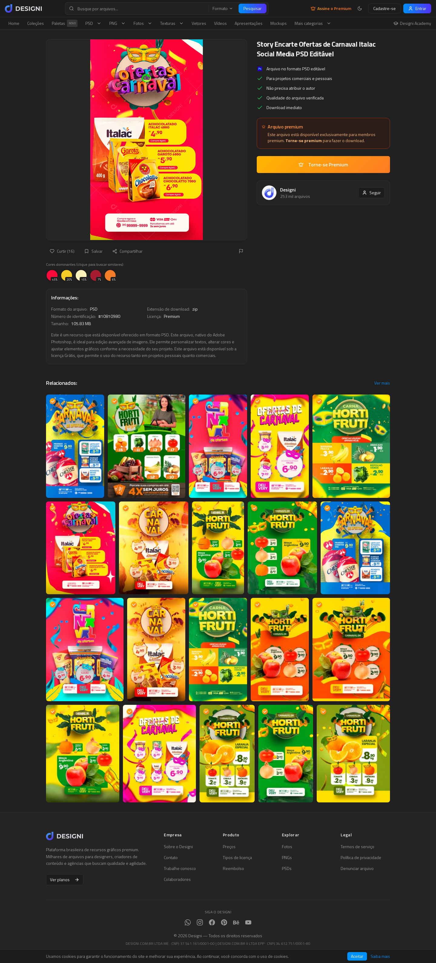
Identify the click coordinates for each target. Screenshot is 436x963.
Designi (288, 189)
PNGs (287, 858)
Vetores (199, 23)
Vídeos (220, 23)
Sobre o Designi (178, 847)
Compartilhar (127, 251)
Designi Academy (412, 23)
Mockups (278, 23)
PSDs (287, 868)
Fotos (143, 23)
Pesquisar (252, 8)
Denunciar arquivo (357, 868)
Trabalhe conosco (180, 868)
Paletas (65, 23)
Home (13, 23)
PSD (93, 23)
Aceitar (357, 956)
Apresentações (249, 23)
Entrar (417, 8)
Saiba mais (380, 956)
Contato (171, 858)
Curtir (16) (62, 251)
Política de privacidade (361, 858)
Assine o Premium (331, 8)
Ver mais (382, 383)
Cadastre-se (384, 8)
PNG (117, 23)
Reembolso (233, 868)
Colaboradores (177, 879)
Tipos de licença (237, 858)
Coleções (35, 23)
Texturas (172, 23)
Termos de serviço (357, 847)
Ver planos (64, 879)
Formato (223, 8)
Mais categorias (313, 23)
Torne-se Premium (323, 164)
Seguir (371, 192)
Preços (229, 847)
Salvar (93, 251)
